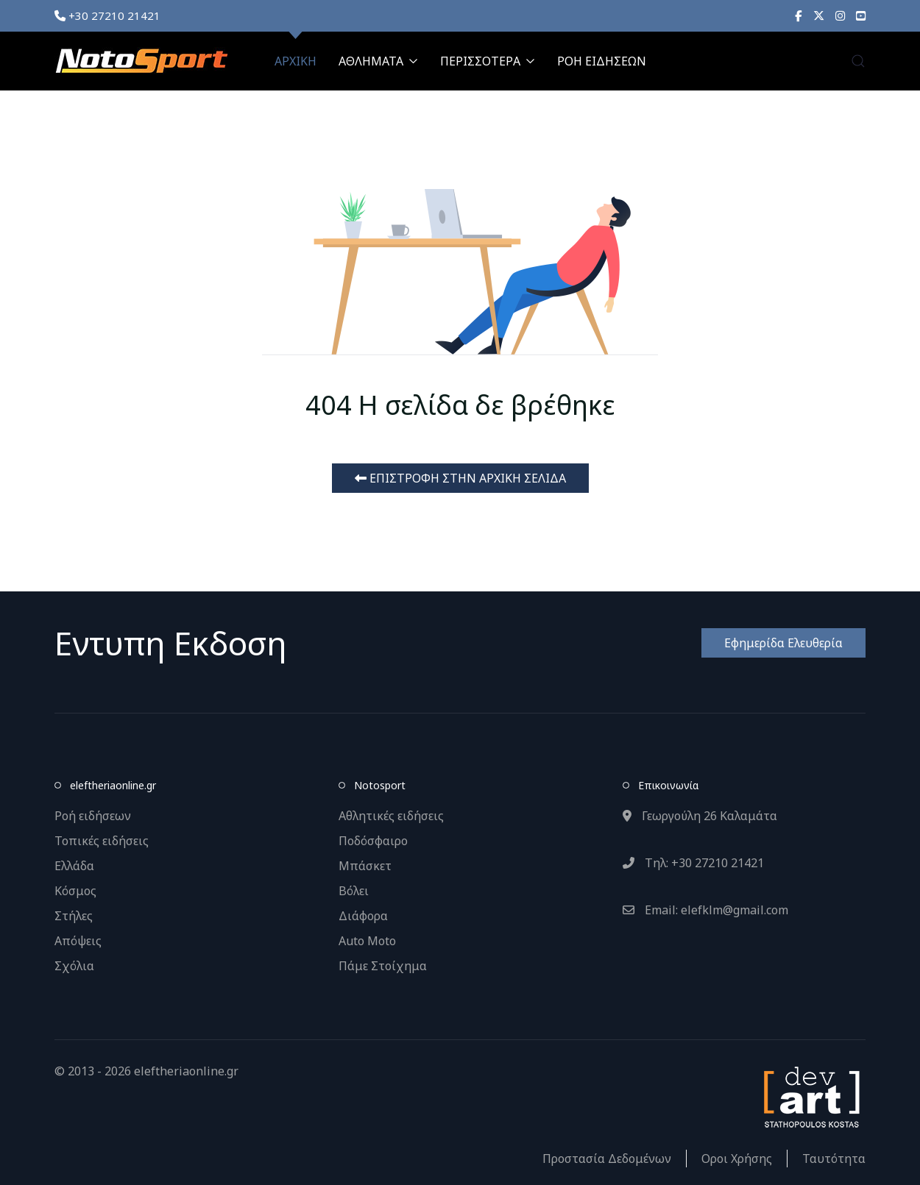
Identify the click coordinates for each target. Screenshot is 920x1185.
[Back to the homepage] (141, 61)
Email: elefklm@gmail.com (705, 910)
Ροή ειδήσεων (92, 816)
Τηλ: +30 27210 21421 (693, 863)
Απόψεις (78, 941)
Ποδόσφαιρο (373, 841)
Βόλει (354, 891)
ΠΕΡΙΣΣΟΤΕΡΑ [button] (487, 61)
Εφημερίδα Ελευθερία (783, 643)
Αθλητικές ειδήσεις (391, 816)
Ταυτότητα (834, 1158)
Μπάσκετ (365, 866)
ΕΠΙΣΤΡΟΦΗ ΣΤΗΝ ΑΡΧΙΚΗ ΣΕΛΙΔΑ (460, 478)
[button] (858, 61)
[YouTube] (861, 15)
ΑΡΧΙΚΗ (295, 61)
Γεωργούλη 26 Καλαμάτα (700, 816)
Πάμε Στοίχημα (383, 966)
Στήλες (73, 916)
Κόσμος (75, 891)
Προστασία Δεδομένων (606, 1158)
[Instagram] (840, 15)
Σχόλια (74, 966)
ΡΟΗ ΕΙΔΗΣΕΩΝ (601, 61)
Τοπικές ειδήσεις (101, 841)
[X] (818, 15)
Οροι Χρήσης (736, 1158)
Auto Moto (367, 941)
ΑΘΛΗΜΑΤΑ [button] (378, 61)
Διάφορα (363, 916)
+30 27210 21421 (107, 15)
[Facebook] (798, 15)
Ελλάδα (74, 866)
